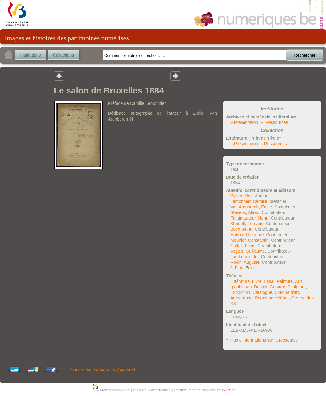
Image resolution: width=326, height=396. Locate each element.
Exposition (240, 292)
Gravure (277, 286)
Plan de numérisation (151, 390)
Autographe (241, 297)
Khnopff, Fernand (247, 223)
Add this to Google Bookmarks (33, 367)
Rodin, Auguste (245, 262)
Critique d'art (287, 292)
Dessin (260, 286)
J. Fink (236, 267)
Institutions (30, 55)
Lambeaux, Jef (244, 256)
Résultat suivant (176, 76)
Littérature (240, 281)
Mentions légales (115, 390)
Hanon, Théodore (247, 234)
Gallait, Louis (242, 245)
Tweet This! (14, 367)
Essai (269, 281)
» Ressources (274, 122)
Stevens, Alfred (244, 212)
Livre (256, 281)
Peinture (285, 281)
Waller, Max (241, 195)
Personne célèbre (272, 297)
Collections (63, 55)
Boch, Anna (241, 229)
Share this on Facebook (51, 367)
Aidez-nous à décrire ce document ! (103, 369)
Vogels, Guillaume (247, 251)
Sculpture (297, 286)
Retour (59, 76)
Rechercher (305, 55)
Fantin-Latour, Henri (249, 218)
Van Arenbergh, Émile (251, 206)
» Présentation (244, 122)
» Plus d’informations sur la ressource (262, 340)
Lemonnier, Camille (248, 201)
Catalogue (262, 292)
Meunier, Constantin (249, 240)
